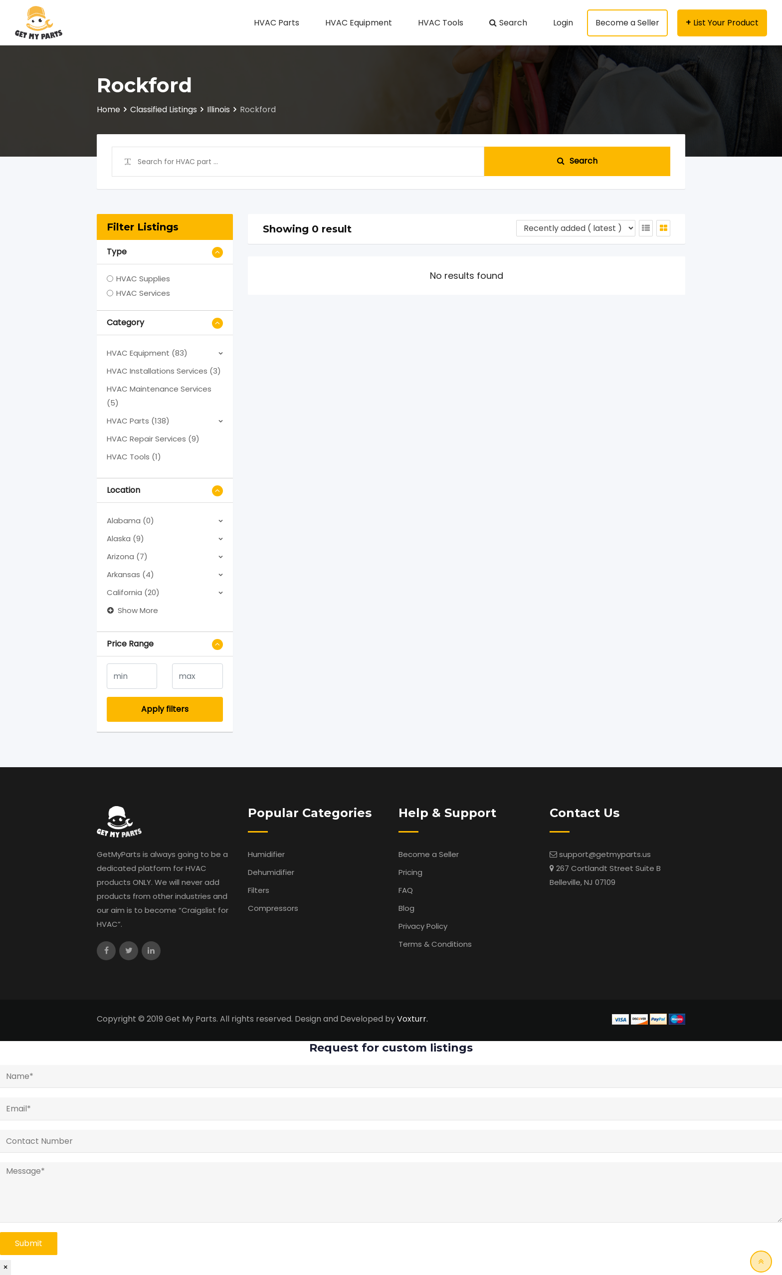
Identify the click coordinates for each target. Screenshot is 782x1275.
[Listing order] (575, 228)
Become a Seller (627, 22)
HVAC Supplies (143, 278)
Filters (258, 890)
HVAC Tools (440, 22)
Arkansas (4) (130, 574)
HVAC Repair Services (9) (153, 438)
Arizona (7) (127, 556)
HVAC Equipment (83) (147, 353)
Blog (406, 908)
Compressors (273, 908)
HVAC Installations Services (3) (164, 371)
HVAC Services (143, 293)
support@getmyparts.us (605, 854)
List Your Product (726, 22)
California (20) (133, 592)
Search (513, 22)
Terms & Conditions (435, 944)
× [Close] (5, 1267)
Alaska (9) (125, 538)
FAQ (405, 890)
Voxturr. (412, 1019)
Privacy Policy (422, 926)
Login (563, 22)
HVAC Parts (276, 22)
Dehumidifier (271, 872)
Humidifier (266, 854)
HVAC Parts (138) (138, 421)
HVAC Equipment (358, 22)
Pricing (410, 872)
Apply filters (165, 709)
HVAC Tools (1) (134, 456)
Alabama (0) (130, 520)
